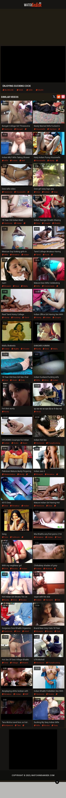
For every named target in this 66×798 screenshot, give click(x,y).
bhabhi (56, 223)
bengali (18, 129)
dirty (22, 380)
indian (14, 161)
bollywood (7, 725)
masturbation (8, 474)
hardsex (51, 129)
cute (57, 631)
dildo (39, 90)
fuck (46, 255)
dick (20, 90)
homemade (48, 286)
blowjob (8, 90)
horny (5, 318)
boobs (14, 569)
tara (18, 725)
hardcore (7, 129)
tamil (37, 255)
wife (5, 161)
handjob (48, 600)
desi (29, 90)
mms (45, 380)
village (14, 663)
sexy (54, 192)
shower (25, 349)
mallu (24, 286)
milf (22, 161)
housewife (39, 129)
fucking (15, 318)
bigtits (15, 349)
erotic (14, 443)
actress (47, 569)
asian (23, 443)
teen (58, 537)
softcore (15, 537)
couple (46, 223)
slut (57, 600)
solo (5, 537)
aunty (50, 161)
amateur (14, 255)
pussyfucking (53, 443)
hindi (13, 380)
